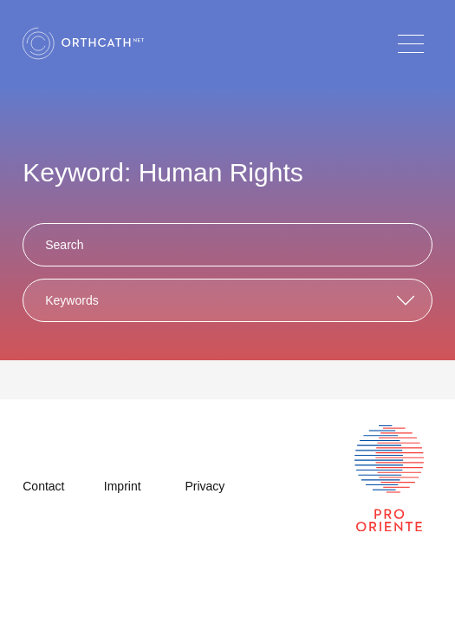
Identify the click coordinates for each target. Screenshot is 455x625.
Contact (43, 486)
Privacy (204, 486)
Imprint (122, 486)
